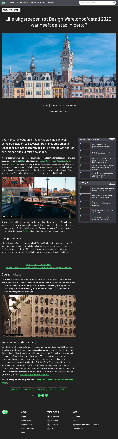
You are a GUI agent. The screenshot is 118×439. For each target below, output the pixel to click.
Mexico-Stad (44, 161)
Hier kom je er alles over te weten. (34, 374)
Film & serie (22, 3)
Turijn (68, 161)
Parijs (25, 231)
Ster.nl (65, 111)
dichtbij (53, 389)
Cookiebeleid (78, 429)
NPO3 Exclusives (27, 429)
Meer (51, 3)
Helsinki (13, 164)
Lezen (11, 3)
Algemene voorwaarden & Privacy (86, 425)
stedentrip (16, 389)
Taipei (53, 161)
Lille (22, 161)
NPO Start (76, 417)
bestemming (41, 389)
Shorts (23, 433)
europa (63, 389)
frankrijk (28, 389)
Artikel (45, 105)
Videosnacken (37, 3)
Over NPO (76, 421)
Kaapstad (61, 161)
